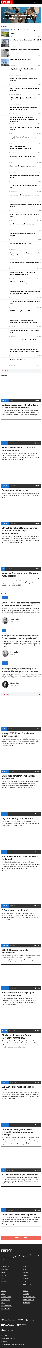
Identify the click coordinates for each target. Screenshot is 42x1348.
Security (12, 123)
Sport (11, 143)
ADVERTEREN (26, 1303)
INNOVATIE (4, 1281)
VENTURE (3, 1275)
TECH (2, 1278)
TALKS (25, 1266)
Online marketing (14, 259)
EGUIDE (3, 1303)
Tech (11, 36)
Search (12, 113)
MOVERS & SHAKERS (6, 1306)
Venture (12, 162)
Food (11, 307)
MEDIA (3, 1272)
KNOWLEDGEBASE (27, 1284)
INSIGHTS (25, 1272)
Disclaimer (4, 1342)
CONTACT (25, 1291)
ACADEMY (25, 1278)
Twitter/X (12, 365)
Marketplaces (13, 84)
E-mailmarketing (5, 523)
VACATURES (26, 1294)
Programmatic (14, 191)
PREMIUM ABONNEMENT (29, 1297)
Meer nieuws (21, 370)
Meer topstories (21, 1237)
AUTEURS (25, 1275)
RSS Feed (4, 1336)
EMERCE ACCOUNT (6, 1297)
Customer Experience (15, 268)
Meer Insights (21, 694)
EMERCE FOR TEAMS (28, 1300)
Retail (3, 1210)
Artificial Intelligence (15, 75)
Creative (12, 65)
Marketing (13, 46)
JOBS (24, 1281)
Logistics (12, 152)
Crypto (4, 728)
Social (3, 1170)
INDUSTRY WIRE (5, 1309)
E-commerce (13, 249)
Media (12, 278)
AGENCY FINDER (5, 1300)
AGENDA (3, 1291)
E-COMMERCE (5, 1266)
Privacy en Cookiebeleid (8, 1339)
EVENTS (25, 1269)
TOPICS (3, 1294)
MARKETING (4, 1269)
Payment (12, 210)
